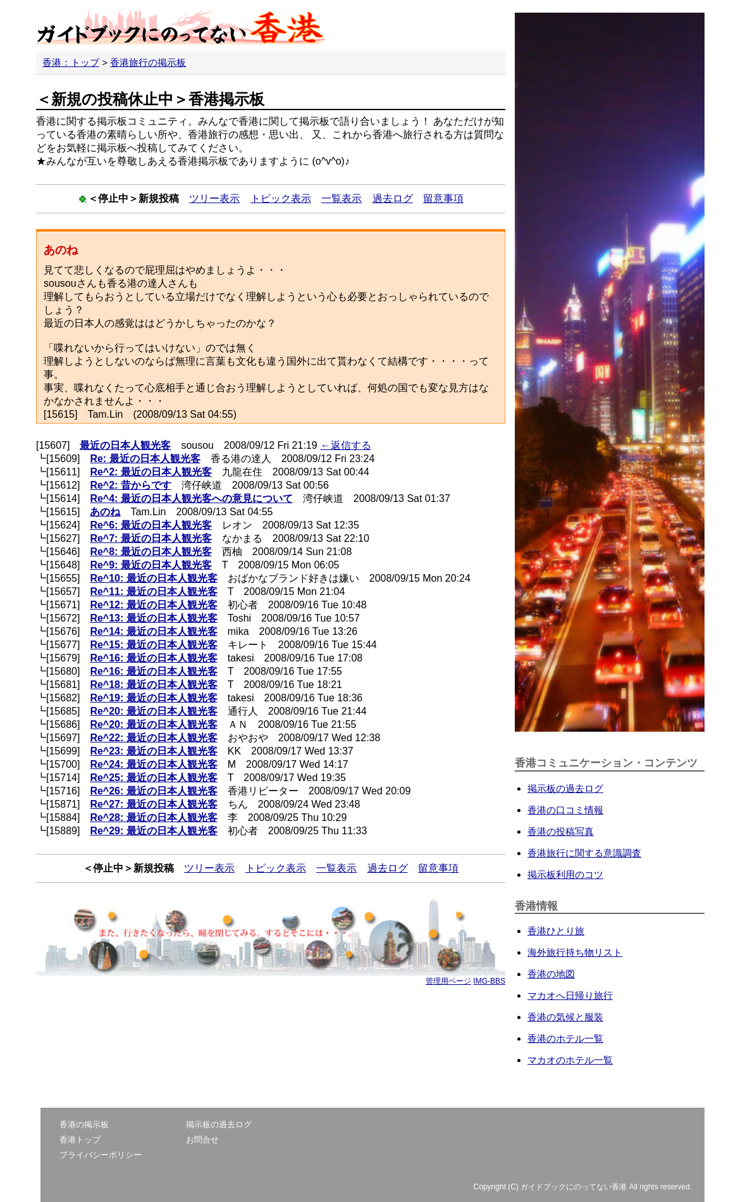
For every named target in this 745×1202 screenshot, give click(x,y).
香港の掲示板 (84, 1124)
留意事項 (443, 198)
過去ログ (392, 198)
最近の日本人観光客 (125, 445)
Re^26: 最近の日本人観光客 (153, 791)
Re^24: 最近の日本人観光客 (153, 764)
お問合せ (202, 1139)
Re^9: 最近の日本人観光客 (150, 565)
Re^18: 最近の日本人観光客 (153, 684)
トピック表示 (280, 198)
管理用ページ (448, 981)
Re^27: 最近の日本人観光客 (153, 804)
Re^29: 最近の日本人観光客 (153, 830)
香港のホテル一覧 (565, 1038)
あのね (105, 511)
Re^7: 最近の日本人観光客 (150, 538)
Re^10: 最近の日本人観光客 (153, 578)
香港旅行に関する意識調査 (584, 853)
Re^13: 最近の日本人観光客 (153, 618)
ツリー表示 (214, 198)
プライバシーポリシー (100, 1155)
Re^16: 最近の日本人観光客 (153, 658)
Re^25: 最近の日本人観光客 (153, 777)
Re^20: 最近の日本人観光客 (153, 711)
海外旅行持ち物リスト (574, 952)
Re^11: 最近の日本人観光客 (153, 591)
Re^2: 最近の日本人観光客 (150, 471)
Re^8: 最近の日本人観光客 (150, 551)
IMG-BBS (489, 981)
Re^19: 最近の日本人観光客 (153, 697)
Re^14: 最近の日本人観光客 (153, 631)
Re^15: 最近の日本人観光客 (153, 644)
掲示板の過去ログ (565, 788)
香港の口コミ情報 (565, 809)
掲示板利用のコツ (565, 874)
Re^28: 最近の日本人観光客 (153, 817)
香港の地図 (551, 973)
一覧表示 (341, 198)
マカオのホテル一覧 (570, 1060)
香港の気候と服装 (565, 1016)
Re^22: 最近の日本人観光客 (153, 737)
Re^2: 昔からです (130, 485)
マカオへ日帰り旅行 (570, 995)
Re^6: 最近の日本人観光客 (150, 525)
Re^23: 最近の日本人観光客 (153, 751)
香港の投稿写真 (560, 831)
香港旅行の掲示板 (148, 62)
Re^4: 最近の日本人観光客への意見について (191, 498)
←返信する (346, 445)
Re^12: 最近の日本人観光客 (153, 604)
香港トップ (80, 1139)
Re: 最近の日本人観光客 (145, 458)
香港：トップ (70, 62)
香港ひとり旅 (555, 930)
